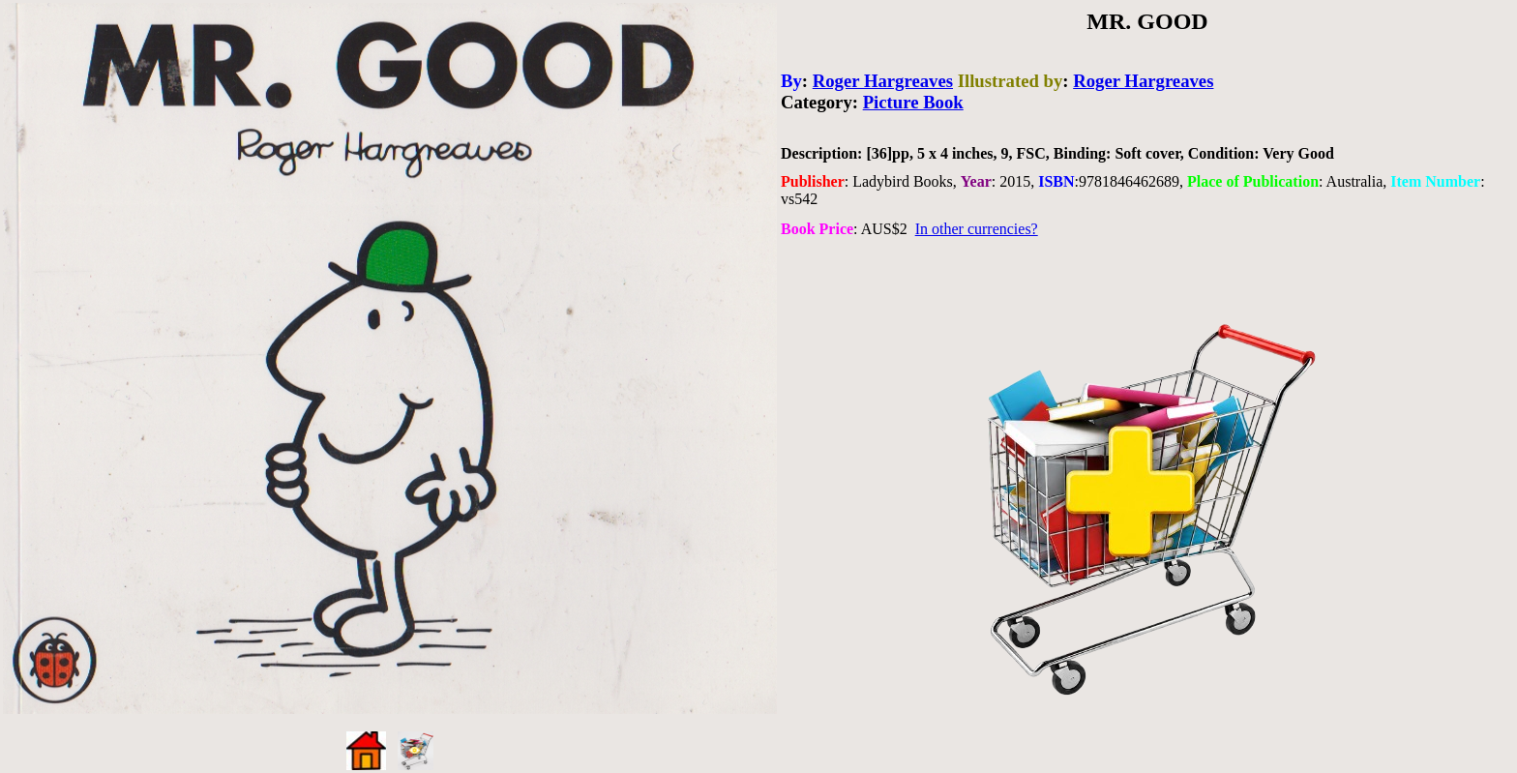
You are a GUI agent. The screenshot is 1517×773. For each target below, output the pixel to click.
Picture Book (913, 102)
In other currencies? (976, 229)
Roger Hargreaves (883, 81)
